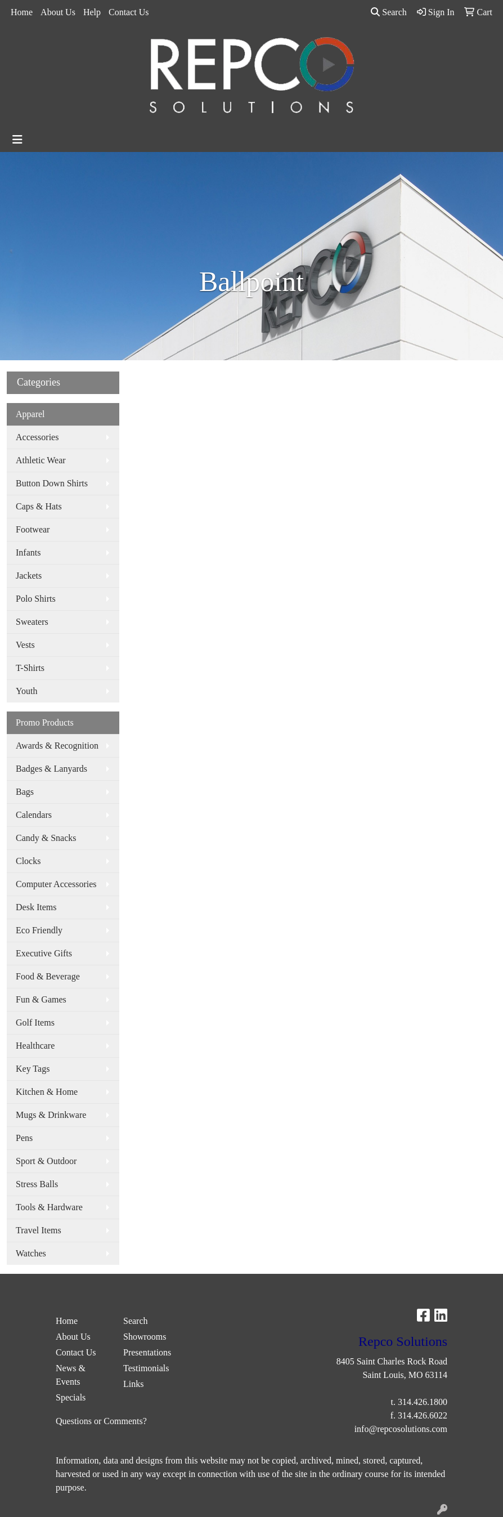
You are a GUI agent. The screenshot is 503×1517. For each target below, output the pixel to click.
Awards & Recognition (57, 745)
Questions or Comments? (101, 1421)
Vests (25, 645)
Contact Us (129, 12)
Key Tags (33, 1068)
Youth (26, 691)
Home (22, 12)
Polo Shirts (36, 598)
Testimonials (146, 1368)
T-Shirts (30, 668)
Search (389, 12)
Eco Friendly (39, 930)
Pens (24, 1138)
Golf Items (35, 1022)
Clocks (28, 861)
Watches (31, 1253)
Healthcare (35, 1045)
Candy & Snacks (46, 838)
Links (133, 1384)
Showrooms (144, 1336)
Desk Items (36, 907)
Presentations (147, 1352)
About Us (58, 12)
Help (92, 12)
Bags (25, 791)
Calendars (34, 815)
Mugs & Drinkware (51, 1115)
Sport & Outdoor (46, 1161)
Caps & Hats (39, 506)
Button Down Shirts (52, 483)
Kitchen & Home (47, 1092)
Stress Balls (37, 1184)
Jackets (29, 575)
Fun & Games (41, 999)
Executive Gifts (44, 953)
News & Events (71, 1374)
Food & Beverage (48, 976)
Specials (71, 1397)
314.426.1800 (422, 1402)
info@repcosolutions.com (400, 1429)
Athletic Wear (41, 460)
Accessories (37, 437)
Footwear (33, 529)
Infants (28, 552)
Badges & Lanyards (51, 768)
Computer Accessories (56, 884)
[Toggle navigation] (17, 139)
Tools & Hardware (49, 1207)
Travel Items (38, 1230)
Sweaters (32, 622)
